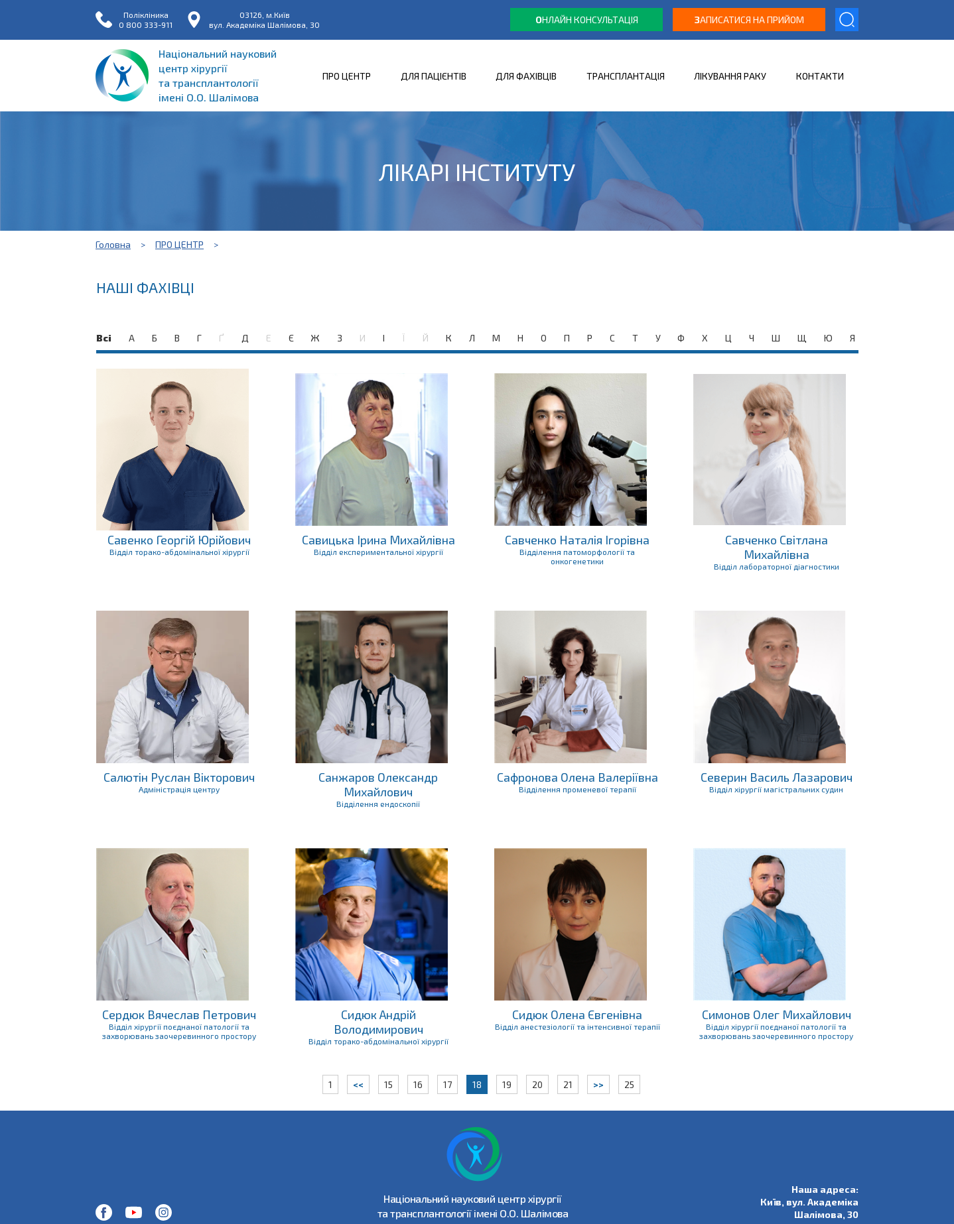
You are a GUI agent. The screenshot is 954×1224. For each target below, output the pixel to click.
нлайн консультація (586, 19)
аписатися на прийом (749, 19)
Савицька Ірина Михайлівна (378, 539)
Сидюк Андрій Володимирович (378, 1021)
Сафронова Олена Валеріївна (577, 777)
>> (598, 1084)
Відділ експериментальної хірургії (378, 551)
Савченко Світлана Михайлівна (776, 547)
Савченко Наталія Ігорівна (577, 539)
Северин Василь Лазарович (776, 777)
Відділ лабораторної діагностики (776, 566)
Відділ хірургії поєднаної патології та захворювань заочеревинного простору (179, 1031)
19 (506, 1084)
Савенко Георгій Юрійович (179, 539)
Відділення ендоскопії (378, 803)
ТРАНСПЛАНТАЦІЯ (625, 76)
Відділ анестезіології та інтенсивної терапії (577, 1026)
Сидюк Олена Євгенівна (577, 1014)
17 (447, 1084)
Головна (113, 244)
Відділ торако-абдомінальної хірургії (179, 551)
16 (418, 1084)
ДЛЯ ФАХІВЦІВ (526, 76)
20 (537, 1084)
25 (629, 1084)
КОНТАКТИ (820, 76)
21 (568, 1084)
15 (388, 1084)
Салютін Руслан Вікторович (179, 777)
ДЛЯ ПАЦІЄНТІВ (433, 76)
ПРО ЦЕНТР (346, 76)
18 (477, 1084)
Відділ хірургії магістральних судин (776, 789)
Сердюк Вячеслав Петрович (179, 1014)
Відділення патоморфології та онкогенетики (577, 556)
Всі (103, 337)
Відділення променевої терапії (577, 789)
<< (358, 1084)
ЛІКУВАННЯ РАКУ (730, 76)
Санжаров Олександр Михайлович (378, 784)
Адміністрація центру (179, 789)
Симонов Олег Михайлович (776, 1014)
